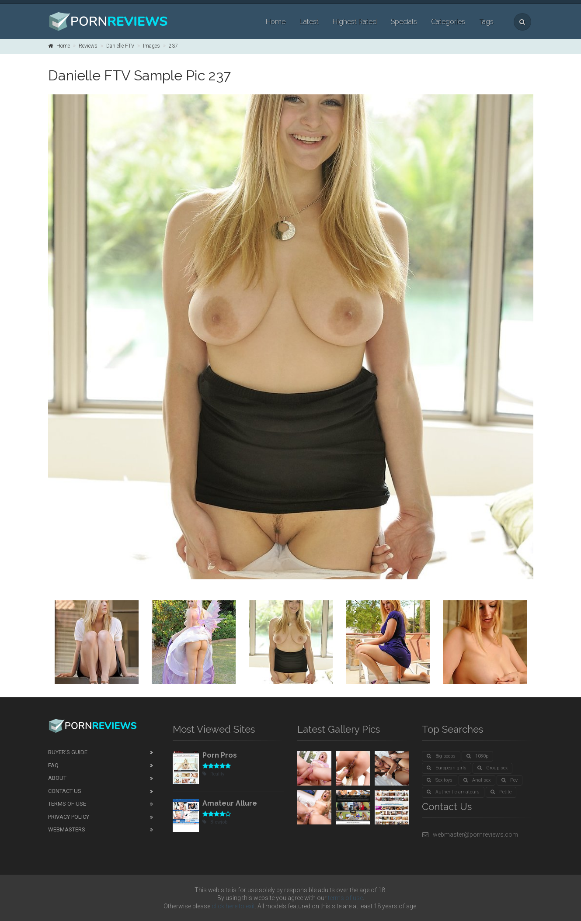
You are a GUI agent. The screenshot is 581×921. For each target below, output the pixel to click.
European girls (446, 768)
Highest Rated (355, 21)
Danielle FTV (120, 46)
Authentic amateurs (453, 792)
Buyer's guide (67, 752)
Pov (509, 780)
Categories (448, 21)
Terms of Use (67, 803)
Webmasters (66, 829)
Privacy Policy (68, 817)
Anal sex (477, 780)
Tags (486, 21)
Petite (501, 792)
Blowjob (214, 822)
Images (151, 46)
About (57, 778)
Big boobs (441, 756)
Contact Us (64, 791)
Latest (309, 21)
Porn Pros (219, 755)
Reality (213, 774)
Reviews (88, 46)
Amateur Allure (229, 803)
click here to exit (233, 906)
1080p (477, 756)
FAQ (53, 765)
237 (173, 46)
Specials (404, 21)
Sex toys (439, 780)
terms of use (345, 897)
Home (275, 21)
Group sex (492, 768)
